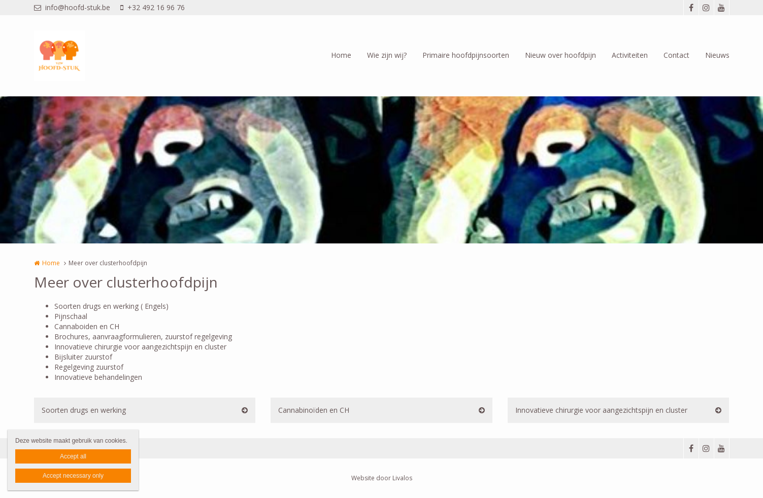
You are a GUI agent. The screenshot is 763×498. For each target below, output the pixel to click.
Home (341, 55)
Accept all (73, 456)
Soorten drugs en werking (84, 410)
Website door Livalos (381, 478)
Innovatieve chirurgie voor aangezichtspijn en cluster (601, 410)
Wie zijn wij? (387, 55)
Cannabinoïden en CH (313, 410)
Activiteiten (630, 55)
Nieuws (717, 55)
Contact (676, 55)
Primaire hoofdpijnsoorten (465, 55)
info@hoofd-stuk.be (72, 7)
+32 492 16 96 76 (152, 7)
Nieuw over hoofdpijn (560, 55)
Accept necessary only (73, 475)
